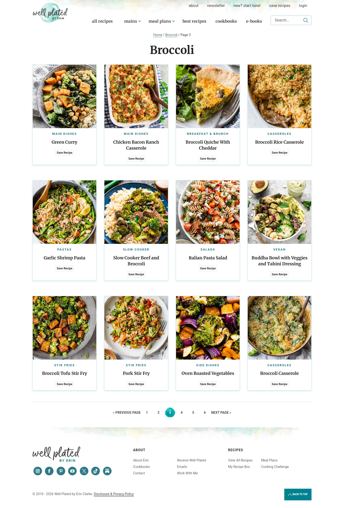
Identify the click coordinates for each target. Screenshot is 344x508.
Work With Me (187, 473)
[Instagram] (37, 471)
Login (303, 5)
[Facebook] (49, 471)
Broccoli (171, 35)
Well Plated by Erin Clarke (50, 12)
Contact (139, 473)
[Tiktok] (95, 471)
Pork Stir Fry (136, 373)
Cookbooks (226, 21)
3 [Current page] (172, 412)
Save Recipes (279, 5)
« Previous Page (126, 412)
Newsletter (216, 5)
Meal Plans (160, 21)
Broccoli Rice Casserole (279, 142)
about (194, 5)
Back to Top (298, 495)
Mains (130, 21)
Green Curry (64, 142)
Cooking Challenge (275, 467)
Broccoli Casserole (279, 373)
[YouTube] (72, 471)
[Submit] (306, 20)
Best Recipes (194, 21)
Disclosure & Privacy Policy (114, 494)
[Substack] (107, 471)
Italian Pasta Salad (208, 258)
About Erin (141, 460)
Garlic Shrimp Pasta (64, 258)
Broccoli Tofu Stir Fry (64, 373)
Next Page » (221, 412)
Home (157, 35)
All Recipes (102, 21)
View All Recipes (240, 460)
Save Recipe (64, 152)
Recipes (235, 450)
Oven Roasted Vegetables (208, 373)
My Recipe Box (239, 467)
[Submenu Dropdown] (139, 21)
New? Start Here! (246, 5)
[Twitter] (84, 471)
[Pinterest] (61, 471)
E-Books (254, 21)
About (139, 450)
